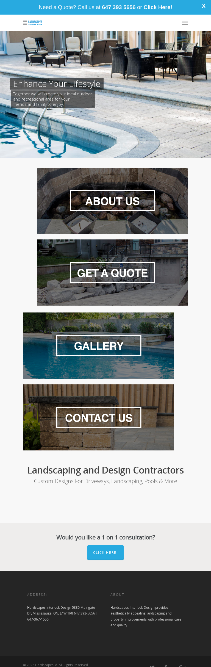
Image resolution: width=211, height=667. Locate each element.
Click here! (105, 552)
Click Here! (157, 5)
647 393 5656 (118, 5)
